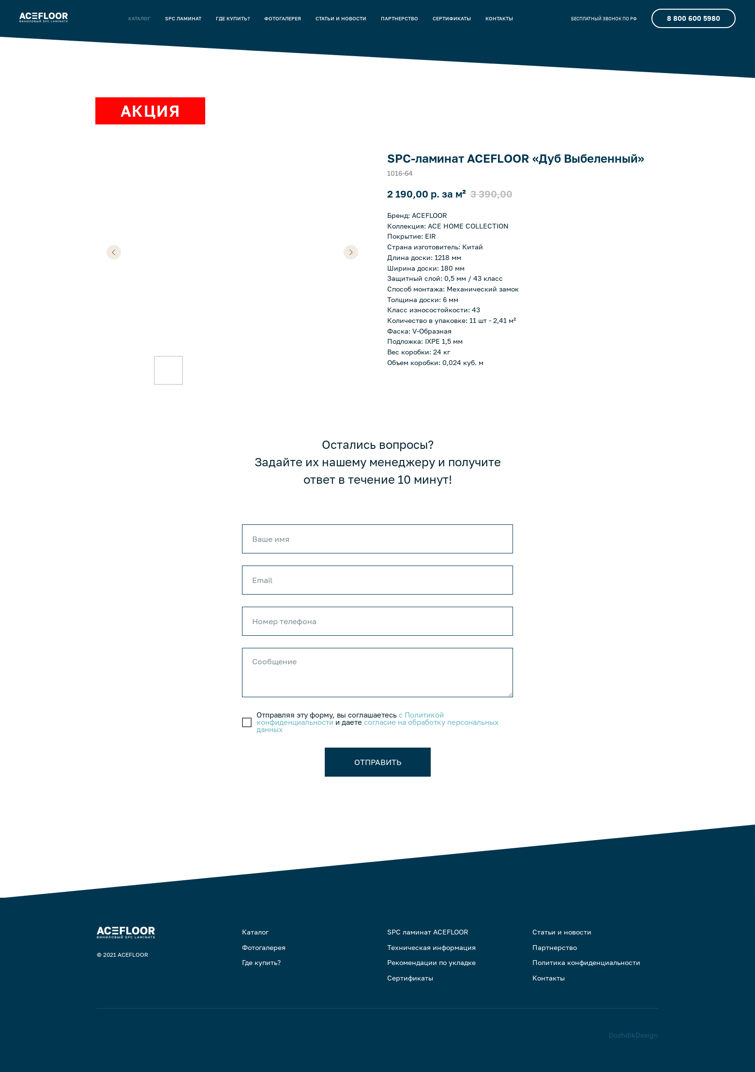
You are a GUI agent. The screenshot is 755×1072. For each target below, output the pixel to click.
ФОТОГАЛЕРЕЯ (282, 18)
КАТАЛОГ (139, 18)
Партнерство (554, 947)
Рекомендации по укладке (431, 962)
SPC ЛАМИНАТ (183, 18)
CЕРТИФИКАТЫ (452, 18)
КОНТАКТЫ (499, 18)
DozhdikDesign (633, 1035)
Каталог (255, 932)
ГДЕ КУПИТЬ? (233, 18)
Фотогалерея (264, 947)
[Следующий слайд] (351, 252)
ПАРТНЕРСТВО (399, 18)
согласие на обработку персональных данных (377, 726)
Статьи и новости (561, 932)
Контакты (548, 978)
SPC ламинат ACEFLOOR (427, 932)
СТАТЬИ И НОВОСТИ (341, 18)
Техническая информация (431, 947)
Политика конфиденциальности (586, 962)
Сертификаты (410, 978)
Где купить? (261, 962)
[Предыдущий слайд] (113, 252)
